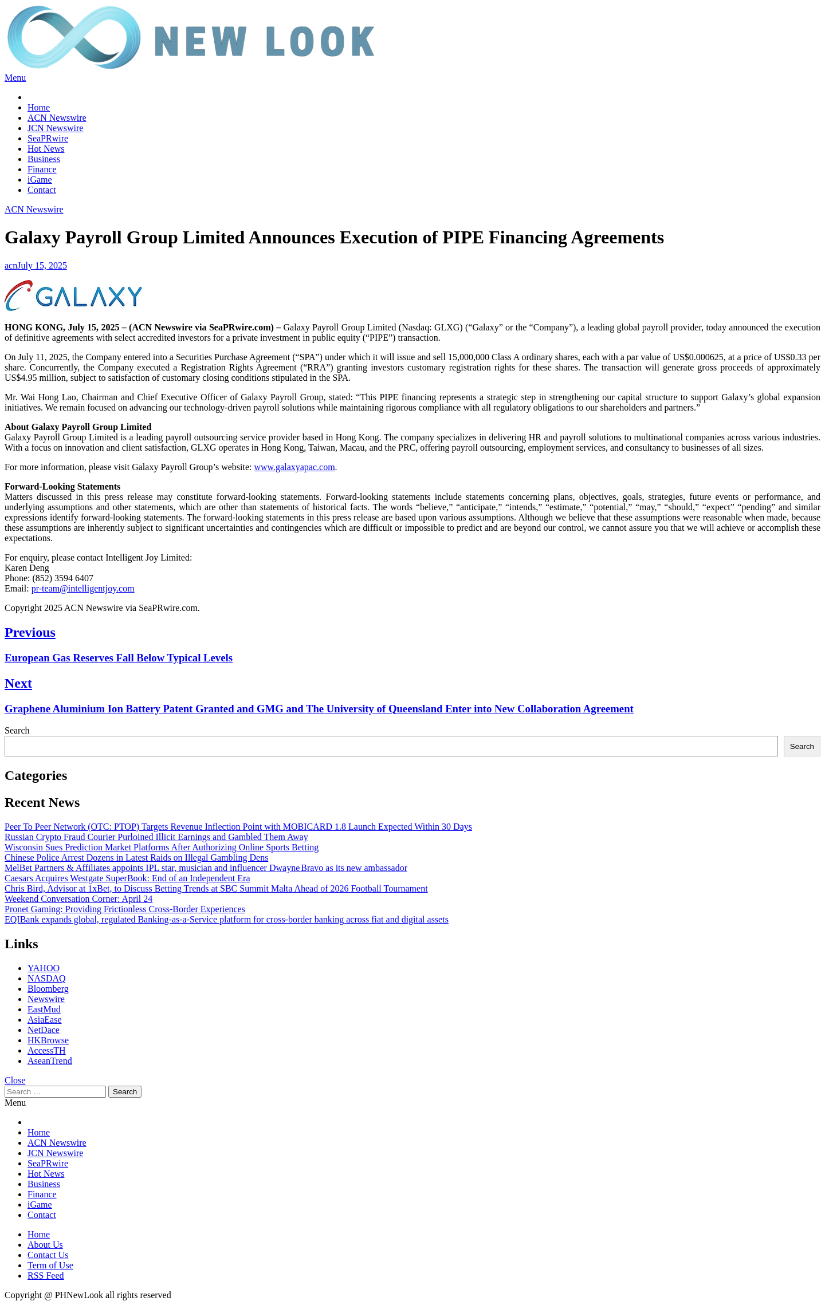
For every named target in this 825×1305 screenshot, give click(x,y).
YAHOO (44, 968)
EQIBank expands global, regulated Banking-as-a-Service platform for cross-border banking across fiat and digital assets (227, 919)
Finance (42, 169)
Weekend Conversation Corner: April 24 (78, 899)
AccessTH (47, 1050)
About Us (45, 1244)
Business (44, 159)
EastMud (44, 1009)
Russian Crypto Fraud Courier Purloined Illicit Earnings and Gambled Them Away (156, 837)
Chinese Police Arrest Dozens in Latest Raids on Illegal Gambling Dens (136, 857)
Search (17, 730)
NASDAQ (47, 978)
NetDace (44, 1030)
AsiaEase (45, 1019)
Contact (42, 190)
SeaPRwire (48, 138)
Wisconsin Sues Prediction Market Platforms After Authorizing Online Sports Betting (162, 847)
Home (39, 107)
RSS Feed (46, 1275)
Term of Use (50, 1265)
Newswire (46, 999)
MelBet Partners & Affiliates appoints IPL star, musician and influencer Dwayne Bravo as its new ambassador (206, 868)
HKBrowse (48, 1040)
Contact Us (48, 1255)
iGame (40, 179)
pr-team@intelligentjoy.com (83, 588)
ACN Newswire (57, 118)
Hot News (46, 148)
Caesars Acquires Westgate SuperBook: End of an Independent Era (127, 878)
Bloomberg (48, 988)
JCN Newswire (55, 128)
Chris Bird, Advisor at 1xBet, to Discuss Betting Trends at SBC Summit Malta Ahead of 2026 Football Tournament (216, 888)
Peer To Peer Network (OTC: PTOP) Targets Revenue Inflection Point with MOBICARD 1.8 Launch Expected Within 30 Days (238, 826)
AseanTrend (50, 1061)
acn (11, 265)
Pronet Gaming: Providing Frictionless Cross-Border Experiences (125, 909)
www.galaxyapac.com (294, 467)
